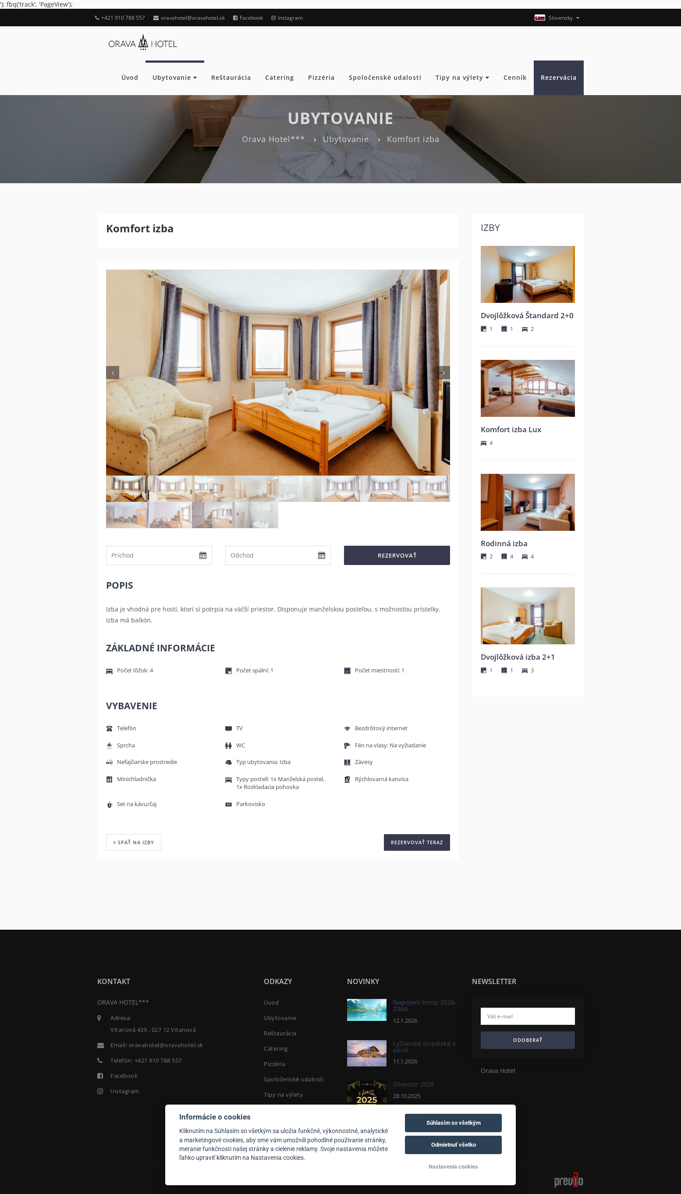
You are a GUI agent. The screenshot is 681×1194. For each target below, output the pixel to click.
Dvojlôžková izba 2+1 (518, 657)
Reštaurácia (231, 77)
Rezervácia (559, 77)
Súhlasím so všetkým (453, 1122)
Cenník (515, 77)
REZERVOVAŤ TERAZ (417, 842)
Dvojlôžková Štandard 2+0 (527, 315)
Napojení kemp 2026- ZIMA (425, 1005)
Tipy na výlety (462, 77)
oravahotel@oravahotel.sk (189, 17)
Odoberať (528, 1040)
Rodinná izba (504, 543)
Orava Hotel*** (273, 139)
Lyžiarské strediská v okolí (424, 1046)
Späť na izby (133, 842)
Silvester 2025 (413, 1084)
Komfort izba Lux (511, 429)
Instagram (287, 17)
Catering (279, 77)
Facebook (248, 17)
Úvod (129, 77)
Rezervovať (397, 555)
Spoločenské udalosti (385, 77)
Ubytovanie (175, 77)
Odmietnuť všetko (453, 1144)
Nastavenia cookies (453, 1166)
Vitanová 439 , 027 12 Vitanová (153, 1030)
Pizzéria (321, 77)
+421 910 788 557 (120, 17)
